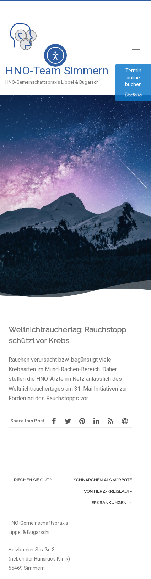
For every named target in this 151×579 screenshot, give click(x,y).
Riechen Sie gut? (30, 480)
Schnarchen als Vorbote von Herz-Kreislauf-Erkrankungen (103, 491)
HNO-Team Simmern (56, 70)
